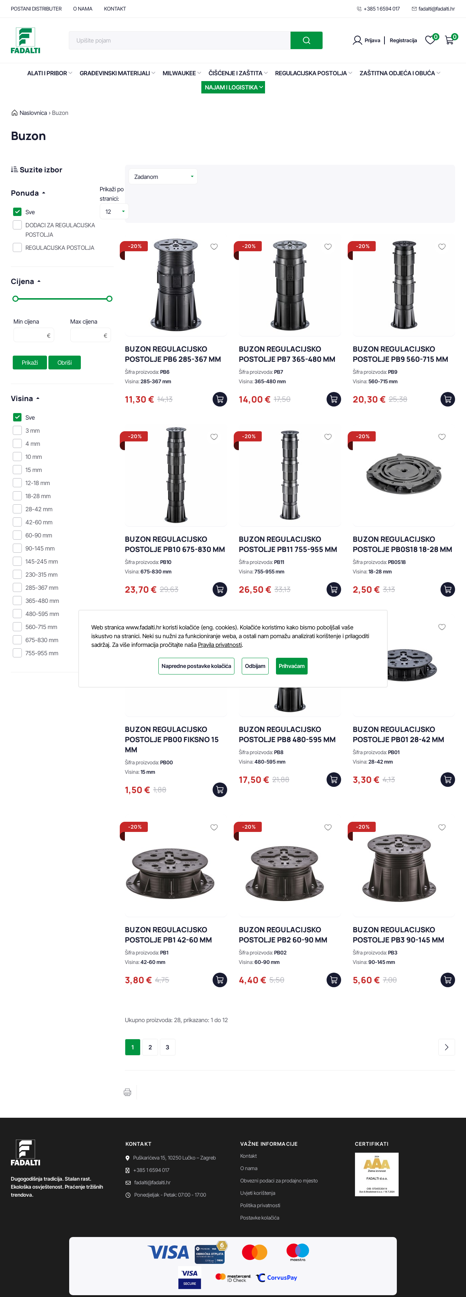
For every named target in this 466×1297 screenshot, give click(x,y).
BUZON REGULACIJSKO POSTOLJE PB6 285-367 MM (173, 319)
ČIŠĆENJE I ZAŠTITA (238, 73)
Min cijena (26, 321)
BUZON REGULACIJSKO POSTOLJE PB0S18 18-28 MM (402, 509)
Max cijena (83, 321)
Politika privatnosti (260, 1170)
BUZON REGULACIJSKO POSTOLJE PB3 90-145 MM (398, 900)
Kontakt (248, 1121)
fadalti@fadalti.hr (433, 8)
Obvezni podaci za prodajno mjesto (279, 1145)
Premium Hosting (169, 1282)
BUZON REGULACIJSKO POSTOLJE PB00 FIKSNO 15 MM (172, 704)
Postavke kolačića (259, 1183)
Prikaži (30, 362)
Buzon (60, 112)
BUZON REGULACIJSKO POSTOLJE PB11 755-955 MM (288, 509)
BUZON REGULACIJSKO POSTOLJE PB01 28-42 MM (398, 699)
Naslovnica (33, 112)
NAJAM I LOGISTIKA (234, 87)
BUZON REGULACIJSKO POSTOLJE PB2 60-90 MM (283, 900)
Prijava (372, 40)
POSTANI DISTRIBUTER (36, 8)
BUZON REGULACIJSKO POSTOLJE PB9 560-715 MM (400, 319)
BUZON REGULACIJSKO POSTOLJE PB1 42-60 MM (168, 900)
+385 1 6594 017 (378, 8)
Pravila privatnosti (220, 644)
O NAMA (82, 8)
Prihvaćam (292, 665)
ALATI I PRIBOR (49, 73)
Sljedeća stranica (446, 1012)
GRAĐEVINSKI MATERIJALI (117, 73)
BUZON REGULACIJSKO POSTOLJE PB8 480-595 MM (287, 699)
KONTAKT (115, 8)
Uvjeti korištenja (257, 1158)
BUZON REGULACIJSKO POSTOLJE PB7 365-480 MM (287, 319)
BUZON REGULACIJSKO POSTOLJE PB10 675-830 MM (175, 509)
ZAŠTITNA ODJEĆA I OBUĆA (400, 73)
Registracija (403, 40)
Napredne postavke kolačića (196, 665)
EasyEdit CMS (129, 1282)
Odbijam (255, 665)
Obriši (65, 362)
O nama (248, 1133)
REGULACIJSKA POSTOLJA (313, 73)
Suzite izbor (36, 170)
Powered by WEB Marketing (79, 1282)
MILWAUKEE (182, 73)
